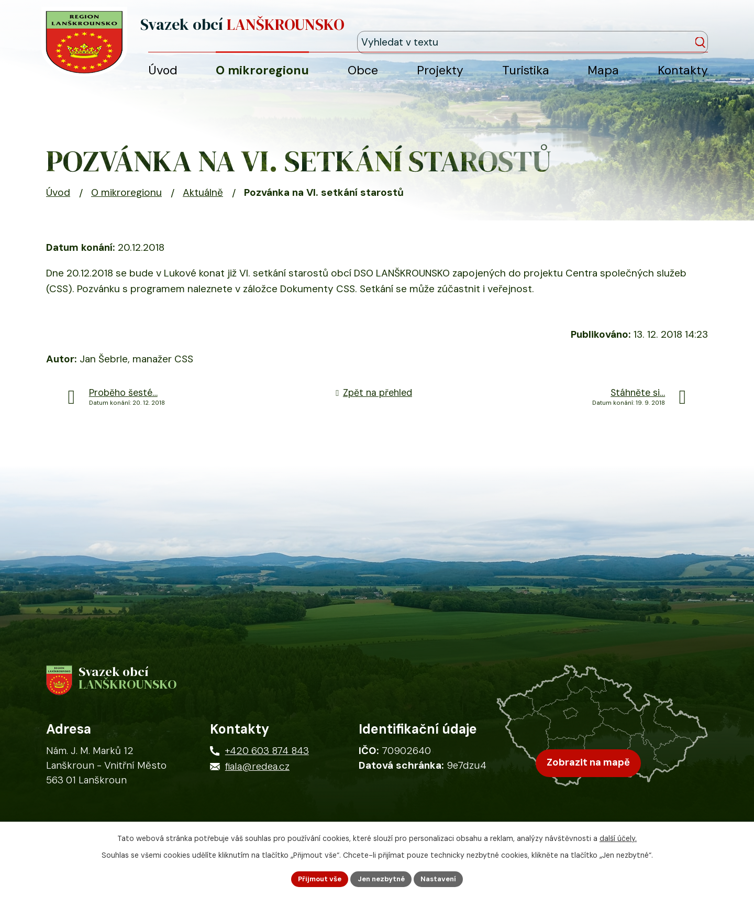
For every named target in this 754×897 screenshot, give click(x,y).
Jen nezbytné (381, 878)
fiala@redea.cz (257, 780)
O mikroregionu (126, 201)
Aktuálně (203, 201)
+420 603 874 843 (267, 764)
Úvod (58, 201)
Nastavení (443, 878)
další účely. (618, 836)
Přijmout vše (315, 878)
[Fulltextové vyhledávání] (660, 30)
